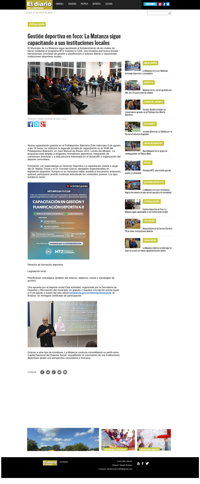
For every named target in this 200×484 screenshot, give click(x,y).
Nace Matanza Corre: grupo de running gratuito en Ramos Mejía (146, 152)
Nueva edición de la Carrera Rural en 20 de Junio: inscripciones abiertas (148, 230)
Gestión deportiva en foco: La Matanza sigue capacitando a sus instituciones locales (146, 210)
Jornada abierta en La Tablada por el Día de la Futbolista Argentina (148, 133)
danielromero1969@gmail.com (119, 469)
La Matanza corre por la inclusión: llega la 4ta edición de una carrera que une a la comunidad (148, 191)
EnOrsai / (60, 3)
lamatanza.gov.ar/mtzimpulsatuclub (90, 293)
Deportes (97, 3)
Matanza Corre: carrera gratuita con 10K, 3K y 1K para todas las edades (148, 91)
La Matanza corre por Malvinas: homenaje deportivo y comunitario (146, 72)
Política (84, 3)
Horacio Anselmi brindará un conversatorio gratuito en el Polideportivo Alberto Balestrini (145, 112)
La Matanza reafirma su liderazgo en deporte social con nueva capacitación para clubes (148, 249)
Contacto (63, 462)
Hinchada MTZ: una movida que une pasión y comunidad (148, 171)
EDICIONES (150, 4)
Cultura (108, 3)
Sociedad (72, 3)
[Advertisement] (13, 66)
